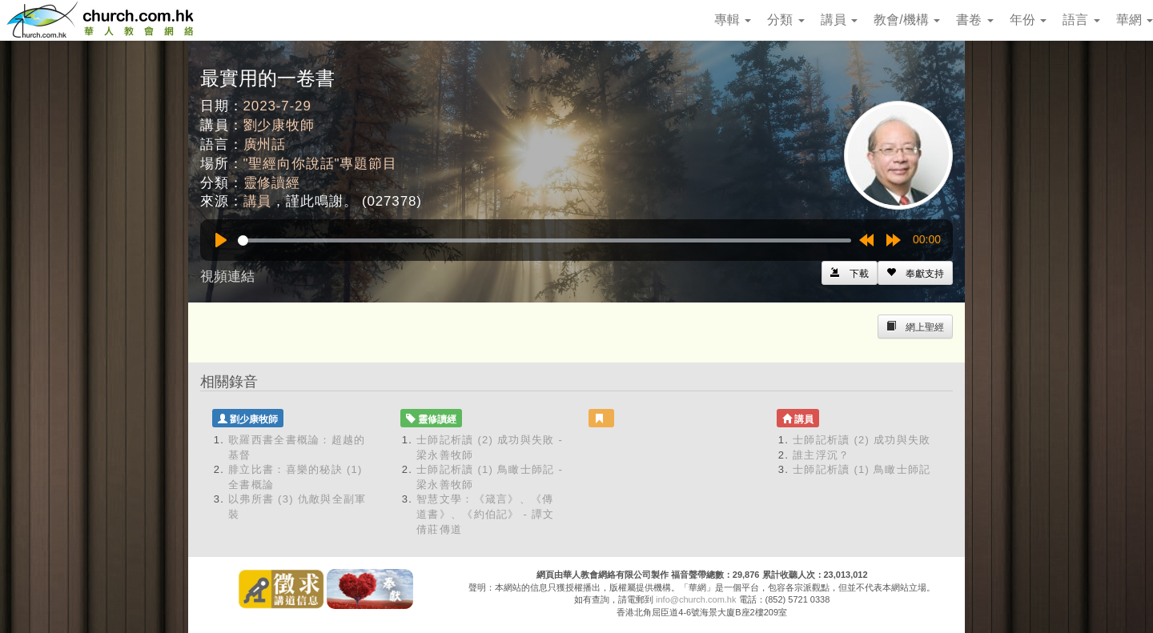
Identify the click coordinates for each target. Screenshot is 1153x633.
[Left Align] (915, 273)
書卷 (974, 19)
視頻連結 (227, 276)
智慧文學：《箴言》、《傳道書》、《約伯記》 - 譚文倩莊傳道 (485, 514)
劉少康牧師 (279, 125)
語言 (1081, 19)
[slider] (544, 240)
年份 (1028, 19)
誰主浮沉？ (821, 455)
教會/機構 (907, 19)
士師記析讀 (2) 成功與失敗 (862, 440)
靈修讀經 (271, 182)
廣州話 (265, 144)
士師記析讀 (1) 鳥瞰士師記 (862, 469)
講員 (839, 19)
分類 (785, 19)
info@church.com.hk (696, 599)
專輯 (732, 19)
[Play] (221, 240)
